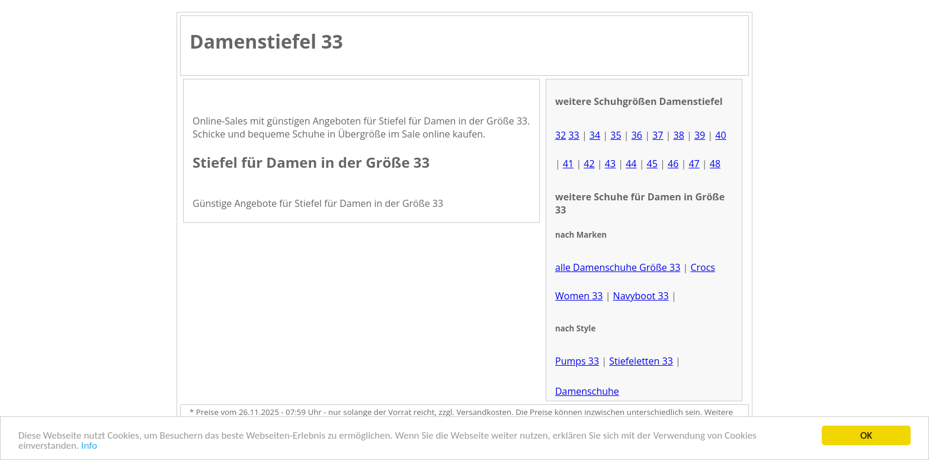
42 (589, 163)
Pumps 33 (577, 361)
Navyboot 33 (641, 295)
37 (657, 135)
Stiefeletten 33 (641, 361)
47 (693, 163)
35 (615, 135)
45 (652, 163)
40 (720, 135)
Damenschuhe (587, 391)
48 (715, 163)
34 (595, 135)
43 (610, 163)
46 (673, 163)
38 (678, 135)
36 (637, 135)
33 (573, 135)
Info (89, 446)
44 (631, 163)
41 (568, 163)
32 (560, 135)
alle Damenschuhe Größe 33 (617, 267)
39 (699, 135)
